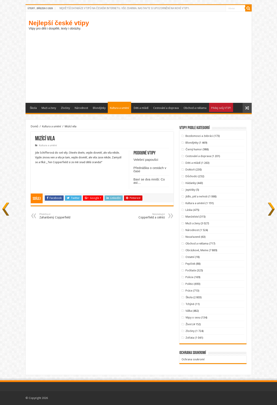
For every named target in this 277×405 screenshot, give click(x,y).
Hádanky (190, 183)
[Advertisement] (138, 66)
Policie (189, 277)
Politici (189, 283)
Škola (33, 108)
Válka (188, 310)
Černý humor (193, 149)
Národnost (81, 108)
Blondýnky (99, 108)
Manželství (192, 216)
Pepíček (190, 263)
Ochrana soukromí (193, 359)
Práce (188, 290)
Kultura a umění (119, 108)
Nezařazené (192, 236)
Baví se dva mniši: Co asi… (149, 180)
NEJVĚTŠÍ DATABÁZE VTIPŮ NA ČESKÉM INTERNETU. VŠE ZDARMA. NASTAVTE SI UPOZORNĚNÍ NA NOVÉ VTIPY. (124, 8)
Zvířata (189, 337)
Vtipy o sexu (192, 317)
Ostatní (189, 257)
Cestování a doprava (166, 108)
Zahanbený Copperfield (61, 216)
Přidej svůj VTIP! (221, 108)
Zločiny (65, 108)
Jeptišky (190, 189)
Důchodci (191, 176)
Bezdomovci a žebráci (199, 136)
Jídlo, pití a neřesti (196, 196)
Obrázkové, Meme (196, 250)
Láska (188, 210)
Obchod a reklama (195, 108)
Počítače (190, 270)
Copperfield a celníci (143, 216)
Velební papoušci (146, 159)
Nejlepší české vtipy (59, 22)
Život (188, 324)
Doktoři (190, 169)
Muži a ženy (49, 108)
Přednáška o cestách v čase (150, 169)
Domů (34, 126)
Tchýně (189, 304)
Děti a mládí (141, 108)
